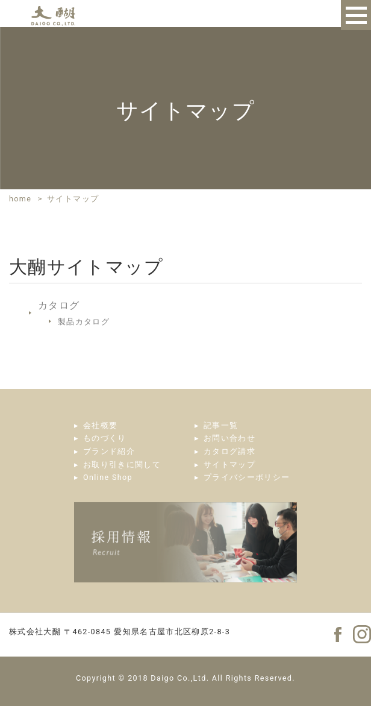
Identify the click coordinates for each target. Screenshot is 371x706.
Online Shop (107, 477)
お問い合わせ (229, 438)
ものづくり (104, 438)
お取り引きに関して (122, 464)
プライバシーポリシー (247, 477)
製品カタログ (84, 321)
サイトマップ (229, 464)
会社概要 (100, 425)
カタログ (59, 305)
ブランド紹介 (109, 451)
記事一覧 (221, 425)
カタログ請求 (229, 451)
